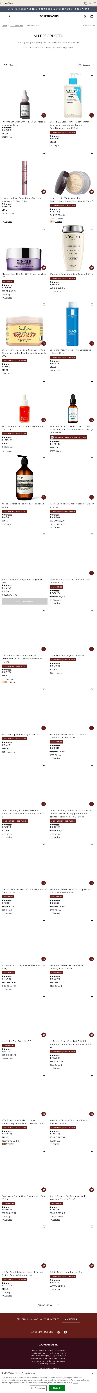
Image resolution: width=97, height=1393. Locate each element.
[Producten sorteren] (86, 65)
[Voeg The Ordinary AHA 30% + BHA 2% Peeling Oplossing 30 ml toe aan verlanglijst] (44, 76)
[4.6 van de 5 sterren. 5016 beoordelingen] (7, 1208)
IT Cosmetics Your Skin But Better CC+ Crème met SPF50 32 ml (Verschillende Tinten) (22, 658)
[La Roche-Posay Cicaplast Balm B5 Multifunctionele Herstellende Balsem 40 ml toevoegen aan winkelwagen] (91, 1035)
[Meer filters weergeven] (9, 65)
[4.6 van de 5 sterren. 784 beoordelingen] (55, 137)
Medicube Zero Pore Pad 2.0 (16, 1041)
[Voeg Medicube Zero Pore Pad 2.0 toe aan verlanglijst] (44, 996)
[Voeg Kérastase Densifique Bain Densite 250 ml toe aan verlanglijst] (92, 228)
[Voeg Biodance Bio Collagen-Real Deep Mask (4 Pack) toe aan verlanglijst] (44, 920)
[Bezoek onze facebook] (59, 1332)
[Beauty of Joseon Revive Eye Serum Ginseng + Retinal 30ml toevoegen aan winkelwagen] (91, 959)
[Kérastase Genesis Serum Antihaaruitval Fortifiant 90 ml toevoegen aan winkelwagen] (91, 1114)
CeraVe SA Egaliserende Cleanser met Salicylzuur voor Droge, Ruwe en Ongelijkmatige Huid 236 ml (69, 125)
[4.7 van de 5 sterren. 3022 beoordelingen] (55, 592)
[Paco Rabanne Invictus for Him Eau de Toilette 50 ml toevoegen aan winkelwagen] (91, 573)
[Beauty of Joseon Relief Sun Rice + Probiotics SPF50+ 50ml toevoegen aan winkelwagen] (91, 728)
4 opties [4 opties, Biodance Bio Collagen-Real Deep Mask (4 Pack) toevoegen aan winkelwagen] (7, 989)
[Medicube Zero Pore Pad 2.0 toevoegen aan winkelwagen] (43, 1035)
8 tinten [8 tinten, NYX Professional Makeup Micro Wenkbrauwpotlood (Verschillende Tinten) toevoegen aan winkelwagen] (10, 1144)
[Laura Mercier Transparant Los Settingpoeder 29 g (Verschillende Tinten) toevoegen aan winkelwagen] (91, 191)
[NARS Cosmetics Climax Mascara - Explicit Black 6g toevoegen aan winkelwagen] (91, 497)
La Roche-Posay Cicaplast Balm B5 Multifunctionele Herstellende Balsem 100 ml (24, 813)
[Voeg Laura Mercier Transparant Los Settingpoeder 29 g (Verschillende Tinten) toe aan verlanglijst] (92, 153)
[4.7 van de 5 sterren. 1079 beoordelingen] (55, 1208)
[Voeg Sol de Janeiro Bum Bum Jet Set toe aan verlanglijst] (92, 1226)
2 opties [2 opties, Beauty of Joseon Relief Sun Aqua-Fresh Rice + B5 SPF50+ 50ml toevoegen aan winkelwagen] (55, 913)
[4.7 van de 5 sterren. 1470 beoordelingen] (7, 439)
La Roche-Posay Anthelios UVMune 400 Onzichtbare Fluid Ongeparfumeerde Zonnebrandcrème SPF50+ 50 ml (71, 813)
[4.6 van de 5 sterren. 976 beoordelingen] (7, 587)
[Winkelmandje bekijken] (92, 16)
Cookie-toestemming (48, 1368)
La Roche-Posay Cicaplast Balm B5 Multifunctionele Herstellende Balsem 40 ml (71, 1044)
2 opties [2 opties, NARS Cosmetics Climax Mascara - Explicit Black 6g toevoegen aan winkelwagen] (55, 527)
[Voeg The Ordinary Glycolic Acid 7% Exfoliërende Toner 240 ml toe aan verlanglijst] (44, 844)
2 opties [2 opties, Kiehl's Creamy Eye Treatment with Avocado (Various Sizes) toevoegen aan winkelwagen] (55, 1219)
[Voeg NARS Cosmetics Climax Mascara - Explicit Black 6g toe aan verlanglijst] (92, 458)
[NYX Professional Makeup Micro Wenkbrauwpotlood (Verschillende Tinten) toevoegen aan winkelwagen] (43, 1114)
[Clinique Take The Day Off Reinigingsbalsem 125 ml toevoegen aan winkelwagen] (43, 267)
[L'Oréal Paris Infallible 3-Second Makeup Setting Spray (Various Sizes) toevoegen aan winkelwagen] (43, 1265)
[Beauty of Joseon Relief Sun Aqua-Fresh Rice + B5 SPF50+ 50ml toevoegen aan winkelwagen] (91, 883)
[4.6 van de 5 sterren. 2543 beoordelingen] (55, 826)
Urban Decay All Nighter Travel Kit (67, 655)
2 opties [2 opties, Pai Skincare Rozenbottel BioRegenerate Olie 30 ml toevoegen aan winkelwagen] (7, 451)
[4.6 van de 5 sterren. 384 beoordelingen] (7, 978)
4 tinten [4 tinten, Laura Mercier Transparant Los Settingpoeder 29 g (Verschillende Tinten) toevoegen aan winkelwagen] (58, 222)
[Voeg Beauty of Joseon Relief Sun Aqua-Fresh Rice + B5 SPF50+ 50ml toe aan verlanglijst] (92, 844)
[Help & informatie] (48, 1376)
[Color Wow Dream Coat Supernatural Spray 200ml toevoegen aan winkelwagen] (43, 1189)
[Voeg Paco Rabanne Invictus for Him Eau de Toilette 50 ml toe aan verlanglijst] (92, 534)
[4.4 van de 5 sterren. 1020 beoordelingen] (7, 1284)
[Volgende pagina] (58, 1305)
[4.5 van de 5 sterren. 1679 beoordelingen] (7, 205)
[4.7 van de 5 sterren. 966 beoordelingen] (7, 286)
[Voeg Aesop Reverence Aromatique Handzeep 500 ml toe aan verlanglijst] (44, 458)
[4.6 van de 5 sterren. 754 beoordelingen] (55, 362)
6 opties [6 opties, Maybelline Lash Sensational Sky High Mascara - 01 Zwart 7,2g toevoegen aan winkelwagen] (7, 221)
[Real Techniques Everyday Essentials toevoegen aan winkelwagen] (43, 728)
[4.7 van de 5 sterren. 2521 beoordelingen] (7, 902)
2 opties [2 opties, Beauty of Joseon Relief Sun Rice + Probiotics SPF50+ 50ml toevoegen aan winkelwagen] (55, 758)
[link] (85, 16)
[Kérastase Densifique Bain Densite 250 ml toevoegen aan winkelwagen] (91, 267)
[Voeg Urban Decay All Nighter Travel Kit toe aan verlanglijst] (92, 610)
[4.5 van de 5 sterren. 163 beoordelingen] (7, 365)
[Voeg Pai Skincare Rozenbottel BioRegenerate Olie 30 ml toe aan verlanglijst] (44, 381)
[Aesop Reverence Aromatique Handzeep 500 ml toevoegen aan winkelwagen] (43, 497)
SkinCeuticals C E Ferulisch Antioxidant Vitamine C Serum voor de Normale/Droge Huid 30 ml (72, 429)
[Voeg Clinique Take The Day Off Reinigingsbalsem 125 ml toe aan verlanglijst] (44, 228)
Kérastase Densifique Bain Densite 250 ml (71, 274)
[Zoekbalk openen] (9, 16)
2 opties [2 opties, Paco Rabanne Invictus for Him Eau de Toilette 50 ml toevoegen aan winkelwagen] (55, 603)
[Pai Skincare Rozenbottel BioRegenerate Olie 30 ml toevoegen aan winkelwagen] (43, 420)
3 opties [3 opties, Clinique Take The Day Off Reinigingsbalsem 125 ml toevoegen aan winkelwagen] (7, 297)
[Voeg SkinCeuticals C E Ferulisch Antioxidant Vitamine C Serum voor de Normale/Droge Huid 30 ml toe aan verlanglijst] (92, 381)
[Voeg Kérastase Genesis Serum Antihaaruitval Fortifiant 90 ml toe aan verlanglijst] (92, 1075)
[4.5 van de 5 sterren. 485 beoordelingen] (55, 283)
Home (4, 26)
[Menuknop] (3, 16)
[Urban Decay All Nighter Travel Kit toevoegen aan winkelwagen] (91, 649)
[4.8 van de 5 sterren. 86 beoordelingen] (7, 516)
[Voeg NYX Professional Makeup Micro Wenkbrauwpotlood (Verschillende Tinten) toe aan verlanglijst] (44, 1075)
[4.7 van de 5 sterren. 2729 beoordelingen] (55, 1057)
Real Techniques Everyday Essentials (21, 734)
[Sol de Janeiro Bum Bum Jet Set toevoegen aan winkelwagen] (91, 1265)
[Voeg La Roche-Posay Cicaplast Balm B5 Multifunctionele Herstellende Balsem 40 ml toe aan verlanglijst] (92, 996)
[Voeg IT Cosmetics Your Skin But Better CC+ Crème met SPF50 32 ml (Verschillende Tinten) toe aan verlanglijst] (44, 610)
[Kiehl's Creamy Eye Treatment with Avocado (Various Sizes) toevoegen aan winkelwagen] (91, 1189)
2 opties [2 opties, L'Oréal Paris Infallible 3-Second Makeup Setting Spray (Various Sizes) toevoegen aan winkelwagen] (7, 1295)
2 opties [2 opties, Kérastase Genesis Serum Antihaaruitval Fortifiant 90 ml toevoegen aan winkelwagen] (55, 1144)
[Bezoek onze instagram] (65, 1332)
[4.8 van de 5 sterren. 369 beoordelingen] (55, 902)
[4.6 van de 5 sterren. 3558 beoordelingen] (7, 1132)
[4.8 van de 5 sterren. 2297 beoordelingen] (55, 978)
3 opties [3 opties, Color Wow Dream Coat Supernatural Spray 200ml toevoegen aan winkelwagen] (7, 1219)
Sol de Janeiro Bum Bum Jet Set (66, 1272)
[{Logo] (48, 16)
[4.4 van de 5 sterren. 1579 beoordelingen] (55, 443)
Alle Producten (16, 26)
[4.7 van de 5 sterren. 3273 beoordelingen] (7, 826)
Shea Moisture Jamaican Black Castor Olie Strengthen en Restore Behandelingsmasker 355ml (24, 353)
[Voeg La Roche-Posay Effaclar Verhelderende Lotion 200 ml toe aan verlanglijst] (92, 304)
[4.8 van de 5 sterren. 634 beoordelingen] (55, 747)
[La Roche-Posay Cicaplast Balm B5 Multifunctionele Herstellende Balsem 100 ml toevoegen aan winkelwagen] (43, 804)
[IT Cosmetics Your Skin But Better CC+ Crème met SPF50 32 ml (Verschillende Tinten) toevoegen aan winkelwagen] (43, 649)
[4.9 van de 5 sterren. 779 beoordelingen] (7, 744)
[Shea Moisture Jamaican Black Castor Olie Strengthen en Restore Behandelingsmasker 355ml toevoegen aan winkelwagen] (43, 343)
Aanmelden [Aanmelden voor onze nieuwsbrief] (71, 1319)
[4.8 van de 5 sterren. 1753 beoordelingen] (55, 1281)
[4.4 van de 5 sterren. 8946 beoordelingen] (55, 516)
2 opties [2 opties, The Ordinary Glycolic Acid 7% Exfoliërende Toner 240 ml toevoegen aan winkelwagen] (7, 913)
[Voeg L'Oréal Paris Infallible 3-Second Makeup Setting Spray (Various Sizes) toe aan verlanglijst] (44, 1226)
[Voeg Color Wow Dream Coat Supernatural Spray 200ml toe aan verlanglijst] (44, 1151)
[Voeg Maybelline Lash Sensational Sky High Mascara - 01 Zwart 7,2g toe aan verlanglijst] (44, 153)
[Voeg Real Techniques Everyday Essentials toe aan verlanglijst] (44, 689)
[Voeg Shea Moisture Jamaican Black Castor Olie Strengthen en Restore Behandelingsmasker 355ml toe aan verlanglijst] (44, 304)
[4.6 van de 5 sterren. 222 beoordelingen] (7, 1050)
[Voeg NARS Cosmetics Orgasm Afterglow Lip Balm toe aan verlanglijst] (44, 534)
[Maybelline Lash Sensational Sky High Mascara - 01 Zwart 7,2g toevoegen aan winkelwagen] (43, 191)
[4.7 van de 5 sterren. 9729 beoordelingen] (55, 210)
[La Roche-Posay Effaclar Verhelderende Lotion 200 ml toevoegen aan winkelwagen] (91, 343)
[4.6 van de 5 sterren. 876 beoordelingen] (7, 671)
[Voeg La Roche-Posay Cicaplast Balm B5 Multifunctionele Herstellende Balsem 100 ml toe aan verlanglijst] (44, 765)
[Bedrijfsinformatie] (48, 1384)
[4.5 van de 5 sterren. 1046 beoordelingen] (55, 1132)
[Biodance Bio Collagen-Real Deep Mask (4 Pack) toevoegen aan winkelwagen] (43, 959)
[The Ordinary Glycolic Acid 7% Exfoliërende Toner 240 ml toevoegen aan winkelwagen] (43, 883)
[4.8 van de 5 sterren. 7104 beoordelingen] (55, 665)
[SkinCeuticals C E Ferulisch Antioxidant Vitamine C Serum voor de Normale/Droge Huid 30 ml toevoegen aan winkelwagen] (91, 420)
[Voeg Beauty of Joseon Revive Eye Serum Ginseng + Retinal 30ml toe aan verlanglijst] (92, 920)
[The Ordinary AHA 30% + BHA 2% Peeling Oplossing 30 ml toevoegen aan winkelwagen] (43, 115)
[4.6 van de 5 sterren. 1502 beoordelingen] (7, 129)
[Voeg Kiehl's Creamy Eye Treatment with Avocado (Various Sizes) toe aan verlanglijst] (92, 1151)
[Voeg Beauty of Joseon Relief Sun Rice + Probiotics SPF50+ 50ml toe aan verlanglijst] (92, 689)
